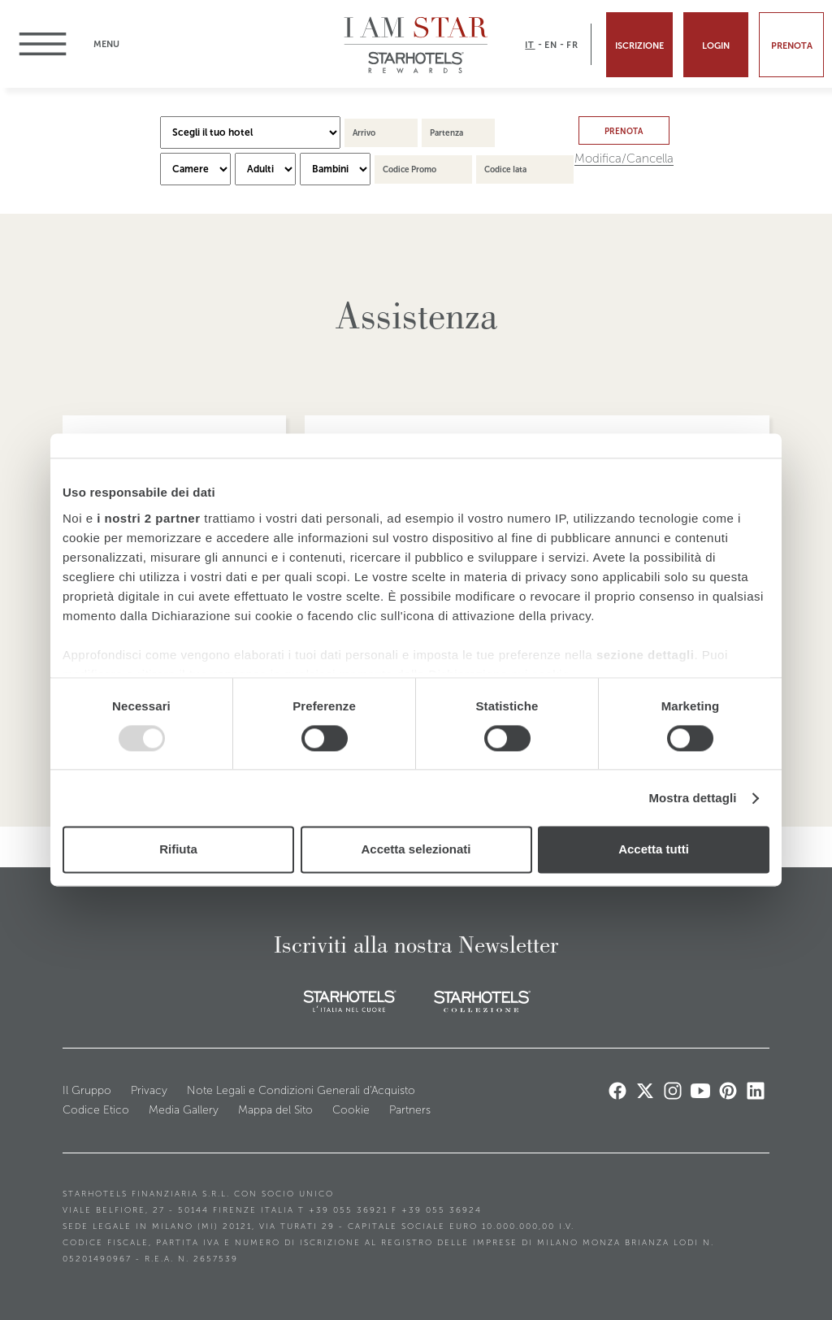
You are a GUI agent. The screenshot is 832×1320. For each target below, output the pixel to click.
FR (572, 45)
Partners (410, 1110)
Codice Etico (96, 1110)
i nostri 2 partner (148, 518)
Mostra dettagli (692, 798)
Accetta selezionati (415, 850)
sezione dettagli (645, 655)
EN (550, 45)
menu (50, 43)
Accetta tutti (653, 850)
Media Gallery (184, 1110)
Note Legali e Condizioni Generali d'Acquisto (301, 1090)
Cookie (351, 1110)
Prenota (791, 45)
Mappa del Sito (275, 1110)
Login (716, 45)
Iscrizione (639, 45)
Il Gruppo (87, 1090)
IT (530, 45)
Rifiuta (178, 850)
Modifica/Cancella (624, 159)
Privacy (149, 1090)
